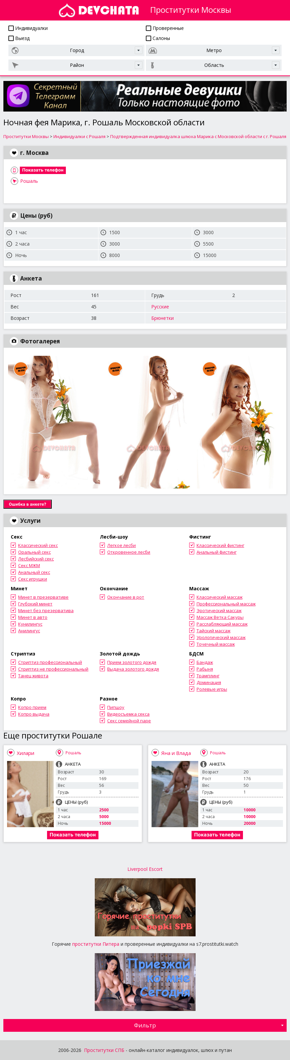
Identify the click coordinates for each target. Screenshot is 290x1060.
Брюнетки (162, 318)
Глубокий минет (35, 604)
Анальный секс (34, 572)
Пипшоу (115, 707)
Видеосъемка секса (128, 714)
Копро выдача (33, 714)
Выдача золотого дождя (133, 669)
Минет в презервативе (43, 597)
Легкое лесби (121, 545)
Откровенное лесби (128, 552)
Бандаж (205, 662)
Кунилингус (30, 624)
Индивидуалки (28, 28)
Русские (160, 306)
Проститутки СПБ (104, 1050)
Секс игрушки (32, 579)
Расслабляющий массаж (222, 624)
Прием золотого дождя (131, 662)
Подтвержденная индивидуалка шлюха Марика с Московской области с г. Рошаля (198, 136)
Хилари (25, 753)
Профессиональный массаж (226, 604)
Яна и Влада (176, 753)
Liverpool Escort (145, 869)
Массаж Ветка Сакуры (220, 617)
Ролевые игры (212, 689)
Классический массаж (220, 597)
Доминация (209, 682)
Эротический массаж (219, 610)
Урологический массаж (221, 637)
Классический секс (38, 545)
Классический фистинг (220, 545)
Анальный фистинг (217, 552)
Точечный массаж (216, 644)
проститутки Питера (95, 944)
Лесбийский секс (36, 559)
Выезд (19, 38)
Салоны (158, 38)
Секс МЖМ (29, 565)
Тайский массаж (214, 631)
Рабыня (205, 669)
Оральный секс (34, 552)
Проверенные (165, 28)
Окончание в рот (125, 597)
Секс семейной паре (129, 721)
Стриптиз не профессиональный (53, 669)
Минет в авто (32, 617)
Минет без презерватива (46, 610)
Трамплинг (208, 676)
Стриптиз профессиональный (50, 662)
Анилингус (29, 631)
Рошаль (29, 181)
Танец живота (33, 676)
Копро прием (32, 707)
